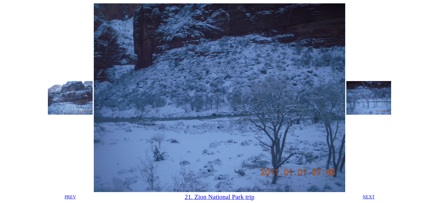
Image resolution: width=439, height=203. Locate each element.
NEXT (369, 197)
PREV (70, 197)
